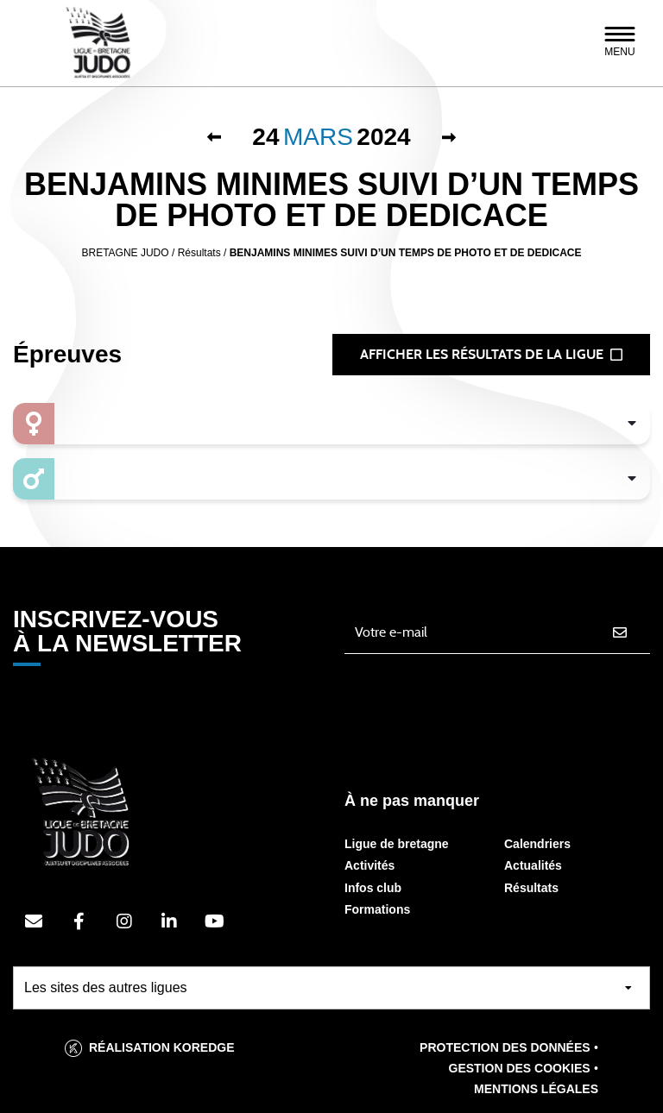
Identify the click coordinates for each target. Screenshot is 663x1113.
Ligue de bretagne (396, 844)
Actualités (533, 865)
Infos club (372, 888)
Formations (377, 909)
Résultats (531, 888)
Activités (369, 865)
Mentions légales (536, 1089)
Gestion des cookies (519, 1068)
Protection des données (505, 1047)
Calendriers (537, 844)
